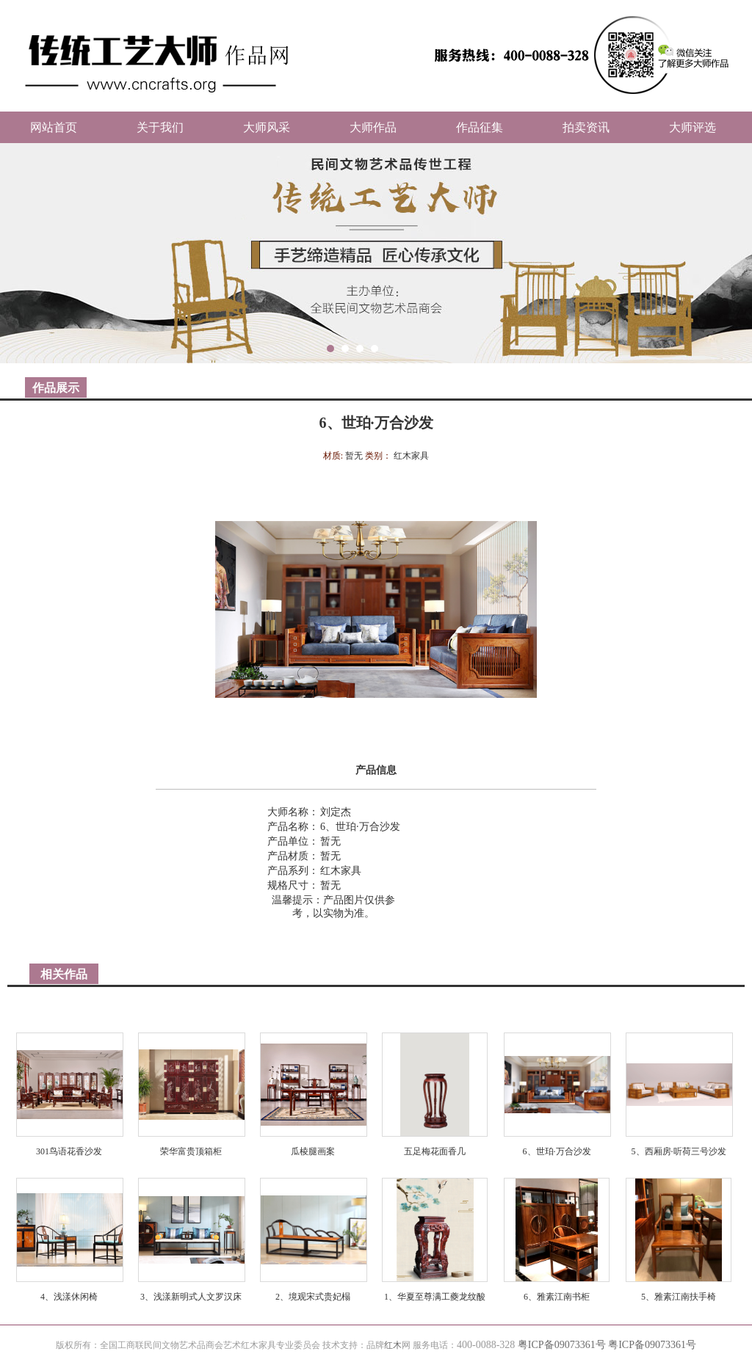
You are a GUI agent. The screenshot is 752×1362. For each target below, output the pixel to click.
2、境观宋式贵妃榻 (312, 1297)
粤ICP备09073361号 (562, 1344)
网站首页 (53, 127)
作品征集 (479, 127)
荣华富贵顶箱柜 (191, 1151)
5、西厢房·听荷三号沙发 (679, 1151)
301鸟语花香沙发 (69, 1151)
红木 (393, 1345)
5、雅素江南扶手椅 (678, 1297)
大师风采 (266, 127)
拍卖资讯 (586, 127)
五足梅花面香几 (435, 1151)
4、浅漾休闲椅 (69, 1297)
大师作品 (373, 127)
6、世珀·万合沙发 (557, 1151)
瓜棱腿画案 (313, 1151)
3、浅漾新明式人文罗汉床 (191, 1297)
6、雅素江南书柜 (557, 1297)
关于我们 (160, 127)
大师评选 (692, 127)
